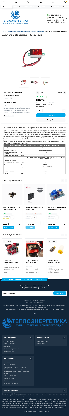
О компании (8, 381)
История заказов (9, 344)
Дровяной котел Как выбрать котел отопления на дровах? (33, 262)
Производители (42, 341)
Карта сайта (41, 344)
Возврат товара (9, 351)
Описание (6, 7)
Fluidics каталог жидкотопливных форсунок (54, 262)
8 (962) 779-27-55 (54, 15)
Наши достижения (10, 376)
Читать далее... (8, 115)
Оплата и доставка (10, 364)
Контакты (7, 362)
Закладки (7, 346)
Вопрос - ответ (28, 7)
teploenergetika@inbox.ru (34, 303)
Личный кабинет (9, 341)
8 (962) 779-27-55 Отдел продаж (34, 300)
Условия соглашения (11, 383)
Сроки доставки (9, 378)
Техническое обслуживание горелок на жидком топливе (11, 262)
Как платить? (55, 7)
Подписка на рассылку (11, 349)
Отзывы (16, 7)
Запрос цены (42, 7)
